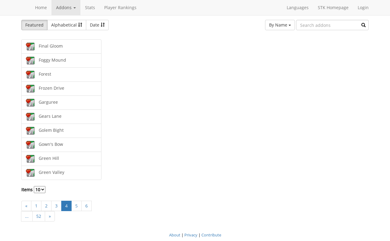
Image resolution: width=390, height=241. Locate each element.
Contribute (211, 235)
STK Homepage (333, 7)
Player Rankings (120, 7)
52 (38, 216)
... (27, 216)
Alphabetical (66, 25)
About (174, 235)
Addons (66, 7)
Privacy (190, 235)
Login (363, 7)
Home (41, 7)
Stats (90, 7)
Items (33, 189)
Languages (298, 7)
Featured (34, 25)
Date (97, 25)
